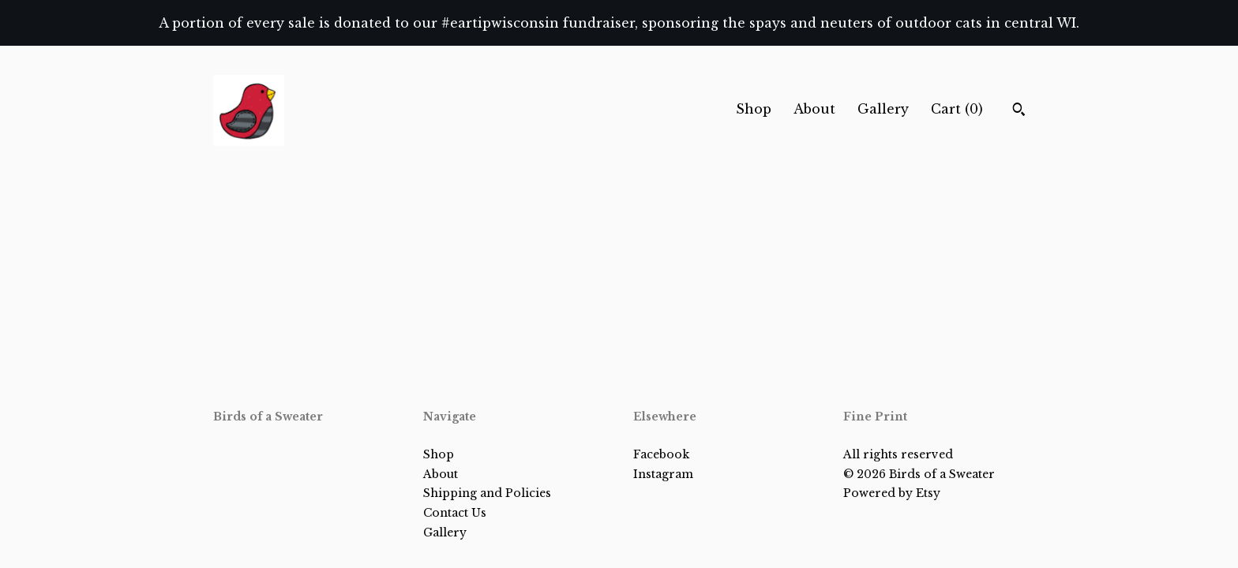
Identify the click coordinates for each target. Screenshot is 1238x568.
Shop (753, 109)
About (814, 109)
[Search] (1019, 111)
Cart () (957, 109)
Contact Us (454, 513)
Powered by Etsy (891, 493)
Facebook (661, 454)
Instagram (663, 474)
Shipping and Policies (487, 493)
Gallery (883, 109)
